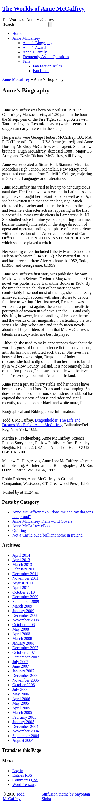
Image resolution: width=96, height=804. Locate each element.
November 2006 (25, 680)
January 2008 (23, 643)
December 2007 (25, 648)
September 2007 (25, 657)
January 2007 (23, 671)
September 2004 (25, 736)
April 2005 (21, 708)
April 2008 (21, 634)
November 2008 (25, 620)
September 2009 (25, 601)
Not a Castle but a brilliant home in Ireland (47, 535)
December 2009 (25, 597)
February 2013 (24, 569)
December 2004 (25, 726)
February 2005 (24, 717)
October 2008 (23, 624)
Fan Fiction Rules (47, 66)
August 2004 (22, 740)
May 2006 (20, 694)
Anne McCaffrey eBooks (33, 526)
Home (17, 33)
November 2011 (25, 578)
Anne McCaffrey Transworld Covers (42, 521)
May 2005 (20, 703)
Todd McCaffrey (14, 796)
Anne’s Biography (37, 43)
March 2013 (22, 564)
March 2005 (22, 712)
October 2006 (23, 685)
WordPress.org (24, 784)
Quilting (19, 530)
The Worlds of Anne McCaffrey (43, 8)
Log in (17, 771)
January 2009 (23, 611)
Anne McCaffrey (26, 38)
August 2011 (22, 583)
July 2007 (20, 661)
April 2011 (21, 587)
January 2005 (23, 722)
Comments (25, 780)
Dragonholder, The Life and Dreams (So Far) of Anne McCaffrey (41, 422)
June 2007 (20, 666)
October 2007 (23, 652)
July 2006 (20, 689)
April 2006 (21, 698)
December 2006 (25, 675)
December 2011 (25, 573)
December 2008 (25, 615)
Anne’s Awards (35, 47)
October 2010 (23, 592)
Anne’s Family (35, 52)
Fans (26, 61)
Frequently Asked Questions (46, 57)
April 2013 (21, 560)
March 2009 (22, 606)
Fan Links (41, 70)
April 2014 (21, 555)
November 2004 (25, 731)
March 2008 (22, 638)
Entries (22, 775)
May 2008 (20, 629)
